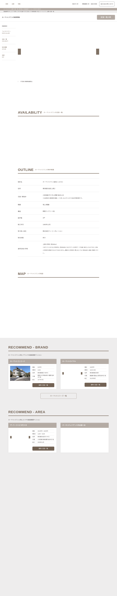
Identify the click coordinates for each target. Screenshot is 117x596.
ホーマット (96, 556)
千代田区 (43, 535)
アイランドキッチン (54, 572)
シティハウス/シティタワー (51, 558)
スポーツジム (78, 569)
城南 (64, 528)
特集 (39, 4)
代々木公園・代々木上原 (100, 526)
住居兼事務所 (100, 572)
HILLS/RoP (35, 556)
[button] (19, 52)
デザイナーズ (78, 567)
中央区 (54, 535)
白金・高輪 (66, 526)
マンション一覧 (34, 579)
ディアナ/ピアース (37, 560)
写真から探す (34, 519)
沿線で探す (33, 539)
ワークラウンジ (97, 569)
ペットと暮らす (36, 569)
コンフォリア (73, 556)
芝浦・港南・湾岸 (72, 528)
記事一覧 (32, 546)
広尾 (42, 526)
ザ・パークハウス (82, 558)
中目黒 (91, 526)
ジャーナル (50, 546)
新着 (57, 569)
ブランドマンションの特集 (37, 553)
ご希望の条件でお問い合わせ (40, 136)
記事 (33, 4)
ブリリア (102, 558)
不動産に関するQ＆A (57, 579)
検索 (27, 4)
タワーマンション (69, 567)
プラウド (96, 558)
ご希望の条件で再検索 (76, 136)
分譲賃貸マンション (57, 567)
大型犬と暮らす (46, 569)
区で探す (32, 533)
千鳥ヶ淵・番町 (36, 528)
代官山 (86, 526)
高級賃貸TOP (7, 11)
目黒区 (59, 535)
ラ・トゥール (43, 556)
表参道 (76, 526)
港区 (33, 535)
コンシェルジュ (68, 569)
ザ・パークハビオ (63, 556)
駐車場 (61, 569)
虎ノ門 (54, 526)
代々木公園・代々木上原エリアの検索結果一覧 (29, 11)
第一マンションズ (37, 558)
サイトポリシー (30, 591)
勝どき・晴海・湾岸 (83, 528)
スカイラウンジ (87, 569)
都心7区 (58, 546)
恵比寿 (81, 526)
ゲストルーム (36, 572)
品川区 (64, 535)
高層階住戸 (87, 567)
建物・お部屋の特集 (36, 565)
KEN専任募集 (36, 567)
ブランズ (90, 558)
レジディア (81, 556)
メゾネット (44, 572)
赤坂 (49, 526)
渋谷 (71, 526)
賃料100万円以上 (45, 567)
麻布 (38, 526)
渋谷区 (38, 535)
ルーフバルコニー (66, 572)
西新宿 (60, 528)
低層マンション (76, 572)
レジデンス (41, 546)
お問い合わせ (41, 591)
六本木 (34, 526)
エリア (64, 546)
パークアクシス (53, 556)
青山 (46, 526)
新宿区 (49, 535)
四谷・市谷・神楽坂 (47, 528)
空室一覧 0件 (106, 17)
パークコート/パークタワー (68, 558)
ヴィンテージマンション (88, 572)
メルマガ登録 (45, 579)
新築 (53, 569)
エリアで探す (14, 11)
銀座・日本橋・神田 (95, 528)
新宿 (56, 528)
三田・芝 (59, 526)
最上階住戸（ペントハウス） (99, 567)
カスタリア (88, 556)
